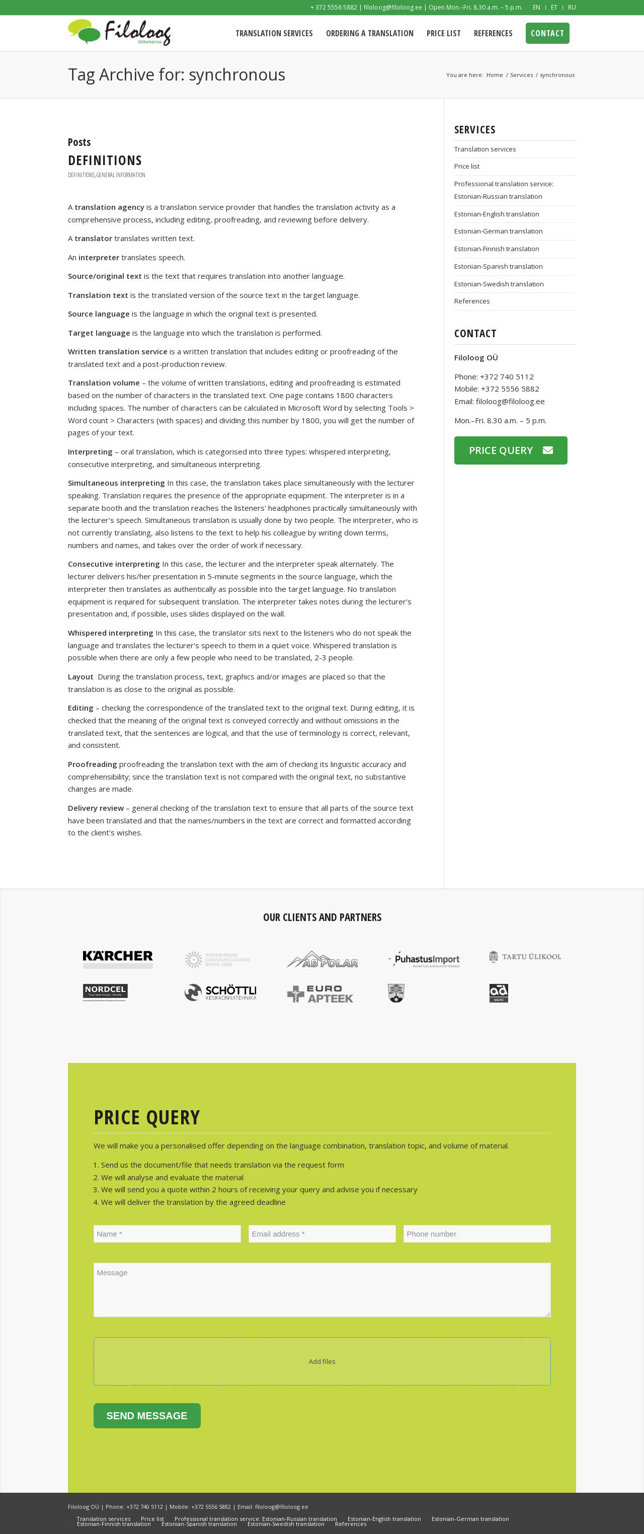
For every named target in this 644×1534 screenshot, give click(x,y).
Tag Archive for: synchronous (176, 74)
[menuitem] (537, 7)
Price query (501, 450)
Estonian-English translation (496, 213)
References (472, 300)
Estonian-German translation (498, 231)
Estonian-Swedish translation (499, 283)
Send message (147, 1415)
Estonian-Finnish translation (496, 248)
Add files (322, 1361)
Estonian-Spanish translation (498, 266)
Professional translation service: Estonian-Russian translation (503, 190)
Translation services (485, 149)
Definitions (105, 160)
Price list (466, 166)
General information (121, 175)
